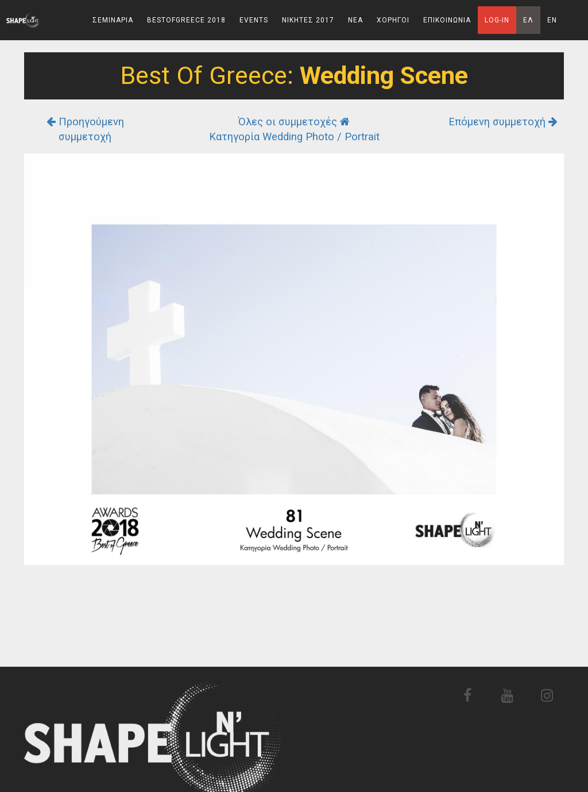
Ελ (528, 20)
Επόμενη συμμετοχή (503, 122)
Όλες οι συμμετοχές (294, 122)
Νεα (355, 20)
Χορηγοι (393, 20)
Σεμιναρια (112, 20)
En (552, 20)
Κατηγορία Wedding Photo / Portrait (294, 136)
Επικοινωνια (447, 20)
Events (253, 20)
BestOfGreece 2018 (186, 20)
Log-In (497, 20)
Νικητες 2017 (308, 20)
